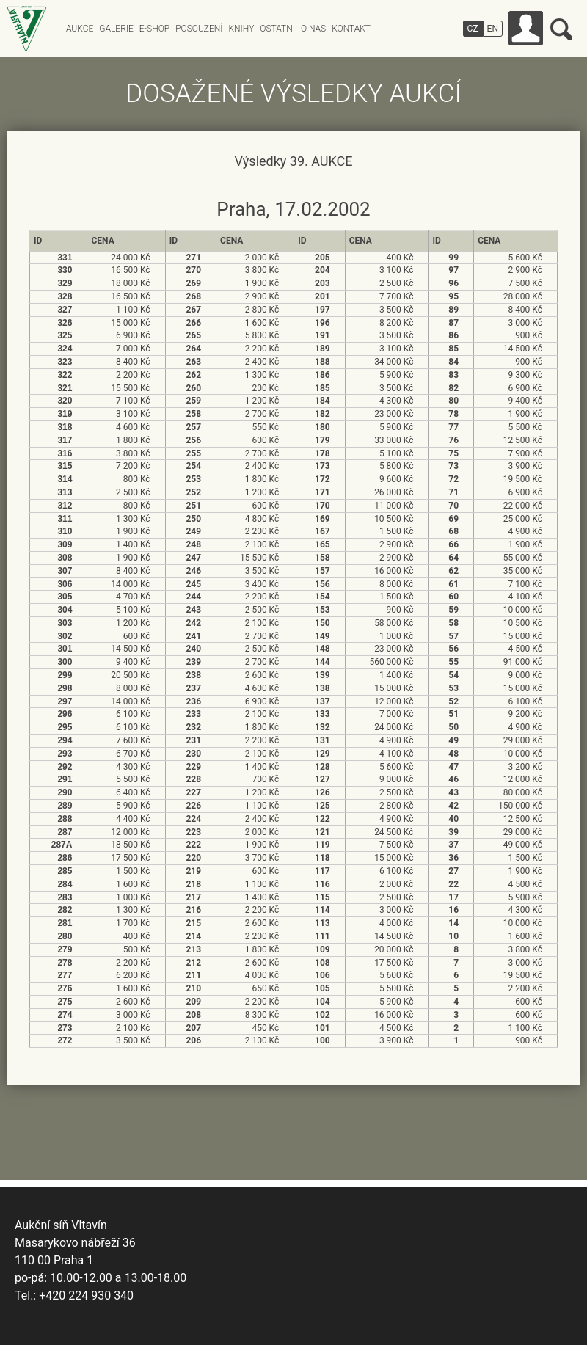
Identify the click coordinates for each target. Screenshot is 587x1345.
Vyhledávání (561, 29)
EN (492, 28)
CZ (472, 28)
